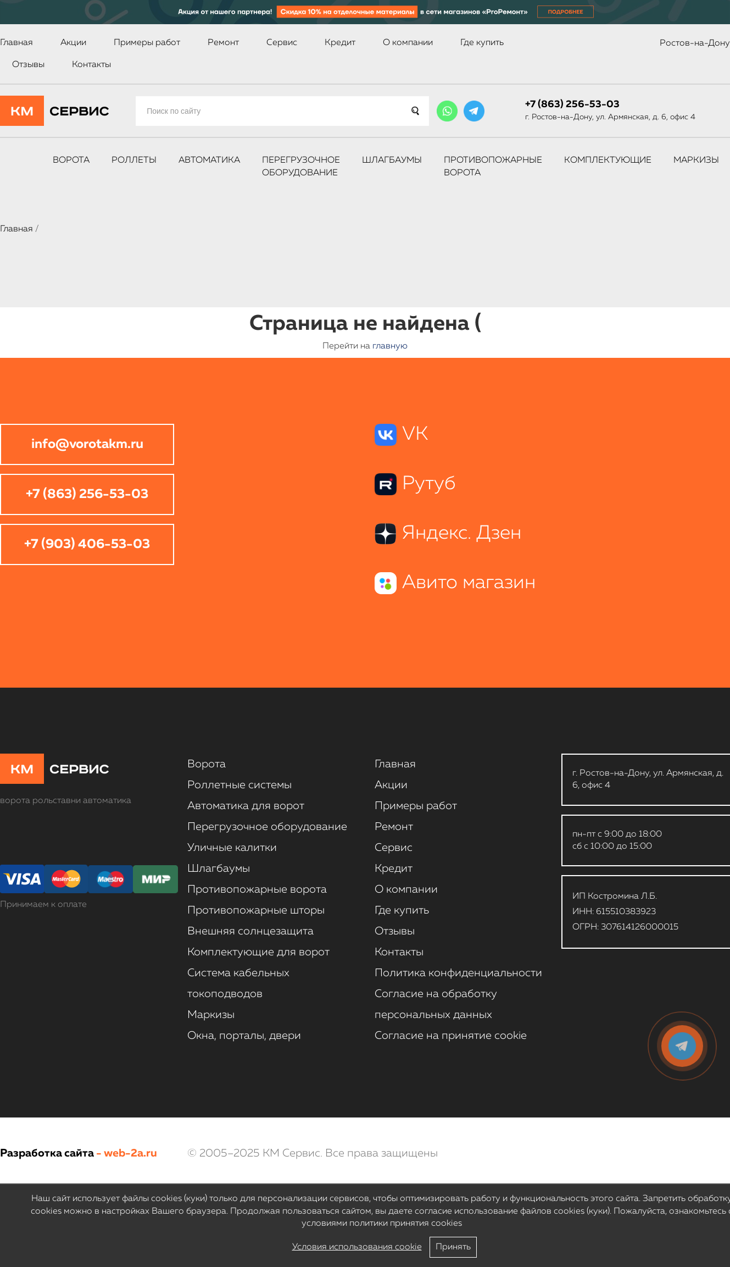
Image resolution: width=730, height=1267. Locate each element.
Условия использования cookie (357, 1247)
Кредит (340, 42)
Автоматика (209, 160)
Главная (16, 42)
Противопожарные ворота (493, 166)
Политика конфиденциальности (458, 972)
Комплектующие (607, 160)
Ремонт (223, 42)
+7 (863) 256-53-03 (572, 104)
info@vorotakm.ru (87, 444)
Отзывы (28, 64)
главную (390, 346)
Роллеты (134, 160)
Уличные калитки (232, 847)
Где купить (482, 42)
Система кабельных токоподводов (238, 983)
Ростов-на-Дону (695, 43)
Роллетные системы (239, 784)
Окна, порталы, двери (244, 1035)
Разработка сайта (47, 1153)
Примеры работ (147, 42)
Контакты (91, 64)
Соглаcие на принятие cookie (451, 1035)
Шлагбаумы (392, 160)
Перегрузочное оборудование (301, 166)
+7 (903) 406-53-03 (87, 544)
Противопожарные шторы (256, 910)
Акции (73, 42)
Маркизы (696, 160)
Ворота (71, 160)
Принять (453, 1247)
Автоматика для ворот (245, 805)
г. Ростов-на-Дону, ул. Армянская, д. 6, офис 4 (610, 117)
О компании (408, 42)
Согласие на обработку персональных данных (436, 1004)
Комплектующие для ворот (258, 952)
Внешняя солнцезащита (250, 931)
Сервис (281, 42)
